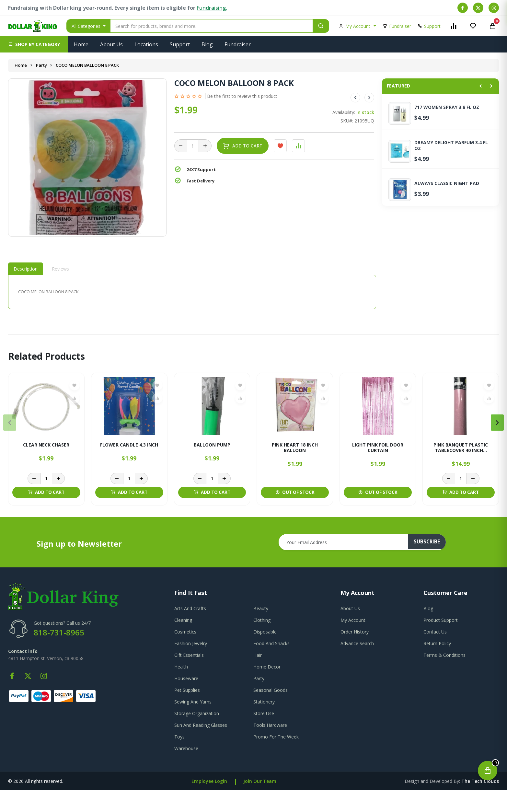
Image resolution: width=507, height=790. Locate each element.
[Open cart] (487, 770)
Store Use (263, 713)
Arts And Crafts (190, 608)
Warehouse (186, 748)
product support (440, 620)
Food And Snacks (271, 643)
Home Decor (267, 667)
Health (181, 667)
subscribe (429, 542)
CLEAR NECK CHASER (46, 445)
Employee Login (209, 781)
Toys (179, 737)
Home (81, 44)
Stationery (264, 702)
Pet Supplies (187, 690)
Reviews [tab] (60, 269)
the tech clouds (480, 781)
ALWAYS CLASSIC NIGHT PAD (446, 183)
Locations (146, 44)
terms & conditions (444, 655)
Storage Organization (196, 713)
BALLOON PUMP (212, 445)
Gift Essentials (189, 655)
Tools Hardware (270, 725)
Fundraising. (212, 7)
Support (180, 44)
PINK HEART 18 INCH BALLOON (295, 447)
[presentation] (9, 422)
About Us (111, 44)
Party (41, 65)
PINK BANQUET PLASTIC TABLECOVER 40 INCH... (460, 447)
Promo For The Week (276, 737)
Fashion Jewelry (190, 643)
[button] (34, 44)
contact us (435, 632)
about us (350, 608)
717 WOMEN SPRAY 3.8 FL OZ (446, 107)
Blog (207, 44)
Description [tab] (26, 269)
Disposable (265, 632)
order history (354, 632)
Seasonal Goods (270, 690)
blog (428, 608)
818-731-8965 (59, 632)
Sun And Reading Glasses (200, 725)
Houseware (186, 678)
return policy (437, 643)
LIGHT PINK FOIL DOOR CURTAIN (377, 447)
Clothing (262, 620)
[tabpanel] (192, 292)
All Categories (87, 26)
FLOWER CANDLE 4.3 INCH (129, 445)
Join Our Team (259, 781)
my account (352, 620)
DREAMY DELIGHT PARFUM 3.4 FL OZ (451, 145)
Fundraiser (238, 44)
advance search (357, 643)
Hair (257, 655)
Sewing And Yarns (193, 702)
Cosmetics (185, 632)
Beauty (260, 608)
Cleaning (183, 620)
